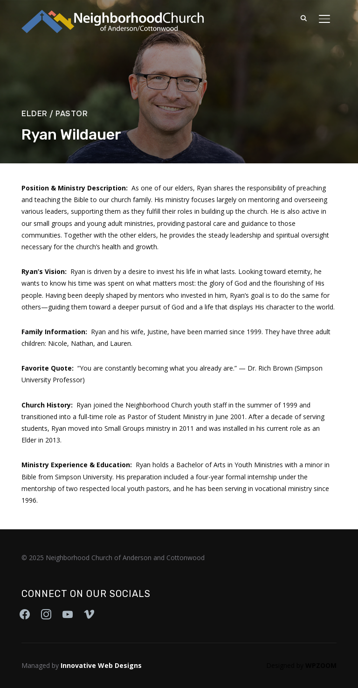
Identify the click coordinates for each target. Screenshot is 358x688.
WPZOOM (321, 665)
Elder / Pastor (54, 114)
